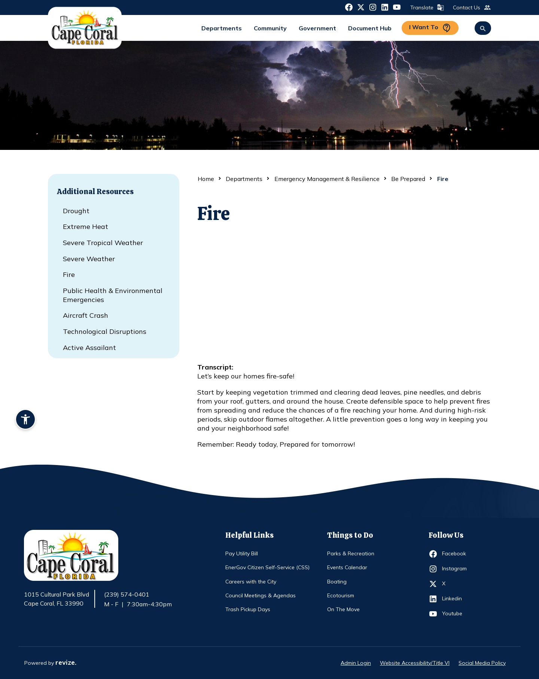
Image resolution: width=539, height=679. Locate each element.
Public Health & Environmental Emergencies (112, 295)
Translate (426, 7)
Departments (221, 28)
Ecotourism (340, 595)
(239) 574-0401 (126, 594)
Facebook (456, 553)
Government (317, 28)
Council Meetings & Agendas (260, 595)
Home (206, 178)
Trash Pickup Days (247, 609)
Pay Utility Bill (241, 553)
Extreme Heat (85, 226)
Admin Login (356, 663)
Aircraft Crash (85, 315)
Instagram (456, 568)
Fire (69, 274)
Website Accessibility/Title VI (415, 663)
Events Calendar (347, 567)
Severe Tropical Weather (103, 242)
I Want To (430, 28)
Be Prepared (408, 178)
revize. (65, 662)
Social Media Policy (482, 663)
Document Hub (370, 28)
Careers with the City (250, 581)
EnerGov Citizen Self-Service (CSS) (267, 567)
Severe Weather (89, 258)
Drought (76, 210)
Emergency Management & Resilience (327, 178)
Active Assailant (89, 347)
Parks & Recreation (350, 553)
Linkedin (456, 598)
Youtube (456, 613)
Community (270, 28)
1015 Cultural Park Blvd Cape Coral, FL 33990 (56, 599)
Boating (337, 581)
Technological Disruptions (104, 331)
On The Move (343, 609)
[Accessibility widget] (25, 420)
